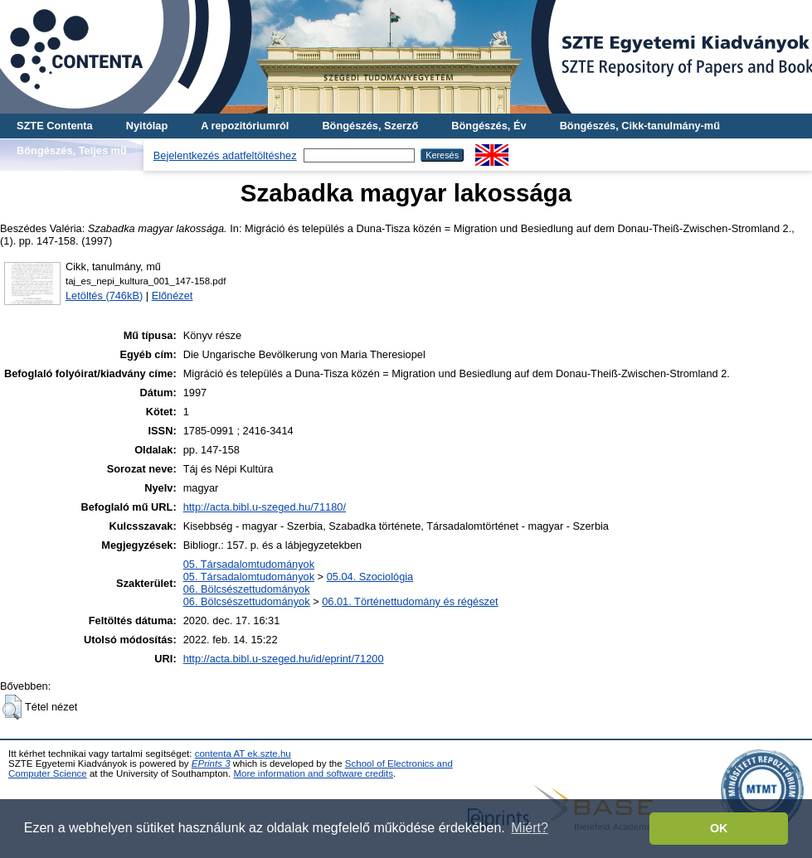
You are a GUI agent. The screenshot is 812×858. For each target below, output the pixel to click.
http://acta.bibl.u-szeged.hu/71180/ (264, 507)
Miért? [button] (529, 828)
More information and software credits (313, 773)
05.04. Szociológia (370, 576)
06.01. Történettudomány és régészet (410, 601)
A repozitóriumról (245, 125)
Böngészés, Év (488, 125)
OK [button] (719, 828)
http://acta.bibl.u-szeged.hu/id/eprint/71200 (283, 658)
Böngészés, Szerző (370, 125)
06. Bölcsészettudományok (246, 589)
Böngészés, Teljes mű (72, 150)
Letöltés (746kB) (104, 295)
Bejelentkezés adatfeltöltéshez (225, 155)
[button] (12, 707)
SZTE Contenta (55, 125)
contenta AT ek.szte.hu (243, 754)
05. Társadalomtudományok (248, 564)
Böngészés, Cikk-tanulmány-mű (640, 125)
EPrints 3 (211, 763)
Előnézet (172, 295)
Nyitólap (147, 125)
